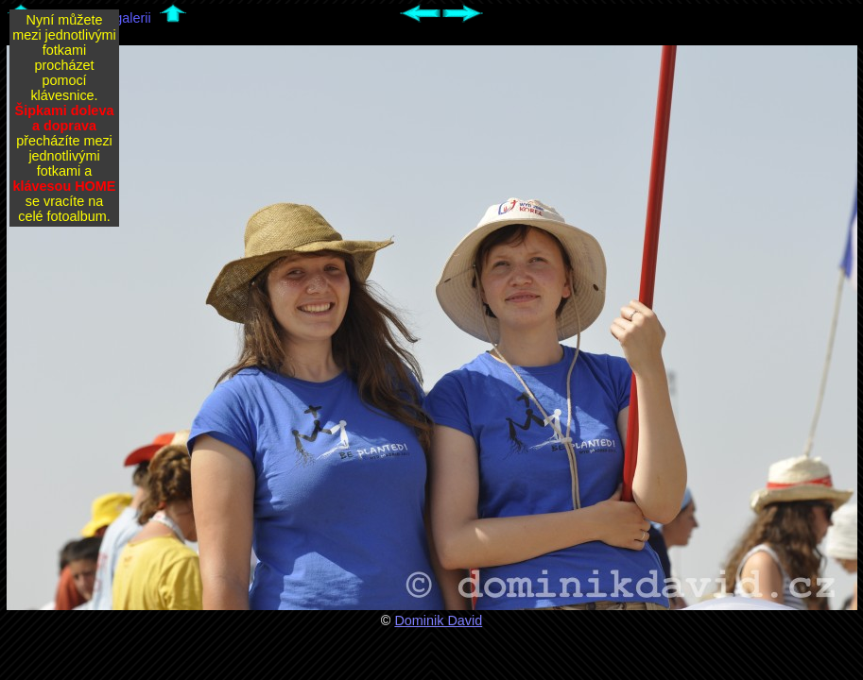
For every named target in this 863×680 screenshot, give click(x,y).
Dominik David (438, 620)
